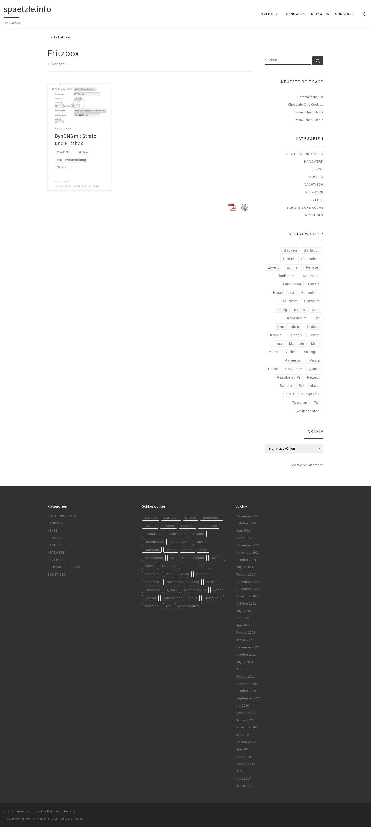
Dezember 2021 (248, 647)
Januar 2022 (245, 640)
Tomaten (299, 403)
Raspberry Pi (288, 377)
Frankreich (310, 276)
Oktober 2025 (246, 523)
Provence (293, 369)
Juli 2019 (242, 735)
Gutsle (314, 284)
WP (28, 818)
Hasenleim (310, 293)
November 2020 (247, 684)
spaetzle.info (27, 811)
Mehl (315, 343)
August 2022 (244, 611)
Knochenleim (288, 327)
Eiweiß (274, 267)
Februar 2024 (245, 574)
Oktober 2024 (246, 560)
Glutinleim (292, 284)
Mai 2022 (242, 618)
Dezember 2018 (248, 742)
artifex (64, 181)
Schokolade (309, 386)
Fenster (313, 267)
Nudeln (291, 352)
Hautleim (289, 301)
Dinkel (288, 259)
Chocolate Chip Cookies (305, 104)
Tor (317, 403)
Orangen (312, 352)
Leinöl (314, 335)
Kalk (316, 310)
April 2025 (243, 530)
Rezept (313, 377)
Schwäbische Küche (305, 207)
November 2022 (247, 596)
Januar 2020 (245, 720)
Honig (282, 310)
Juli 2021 (242, 669)
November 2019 (247, 727)
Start (51, 37)
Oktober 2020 (246, 691)
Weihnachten (308, 411)
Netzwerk (314, 192)
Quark (314, 369)
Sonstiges (313, 215)
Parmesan (294, 360)
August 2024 (244, 567)
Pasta (314, 360)
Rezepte (316, 200)
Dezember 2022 (248, 589)
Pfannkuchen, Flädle (308, 112)
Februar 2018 (245, 764)
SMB (290, 394)
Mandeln (296, 343)
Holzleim (312, 301)
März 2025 (243, 538)
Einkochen (310, 259)
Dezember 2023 (248, 582)
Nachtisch (313, 184)
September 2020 (248, 698)
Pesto (273, 369)
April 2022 (243, 625)
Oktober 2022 (246, 603)
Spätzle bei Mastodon (307, 465)
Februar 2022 (245, 632)
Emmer (293, 267)
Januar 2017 (245, 786)
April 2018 (243, 749)
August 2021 (244, 662)
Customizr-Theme (71, 818)
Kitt (317, 318)
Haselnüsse (283, 293)
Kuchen (316, 176)
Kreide (276, 335)
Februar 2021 (245, 676)
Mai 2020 (242, 705)
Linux (277, 343)
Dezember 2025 (248, 516)
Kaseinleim (297, 318)
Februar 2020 (245, 713)
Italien (299, 310)
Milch (273, 352)
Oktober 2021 (246, 655)
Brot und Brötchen (304, 153)
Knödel (313, 327)
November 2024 (247, 553)
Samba (286, 386)
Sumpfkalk (310, 394)
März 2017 (243, 778)
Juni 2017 (243, 771)
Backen (290, 250)
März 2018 (243, 757)
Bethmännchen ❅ (310, 97)
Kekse (318, 169)
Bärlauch (312, 250)
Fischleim (285, 276)
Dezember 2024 (248, 545)
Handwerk (313, 161)
